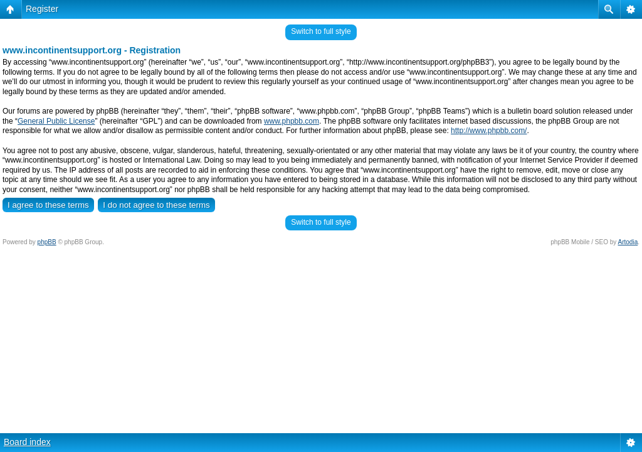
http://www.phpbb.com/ (489, 130)
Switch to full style (320, 31)
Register (42, 9)
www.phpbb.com (291, 121)
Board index (27, 442)
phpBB (47, 242)
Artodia (628, 242)
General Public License (56, 121)
